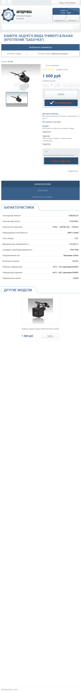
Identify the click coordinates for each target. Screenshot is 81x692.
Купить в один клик (61, 161)
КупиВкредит (61, 103)
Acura (18, 54)
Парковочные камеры (59, 54)
